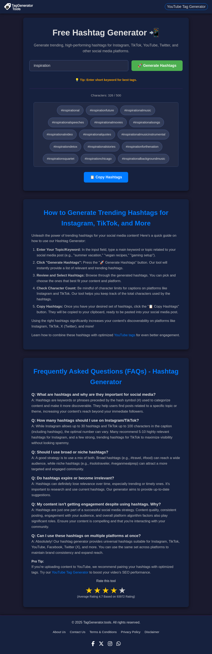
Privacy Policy (131, 632)
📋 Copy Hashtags (106, 177)
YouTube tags (124, 335)
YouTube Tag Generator (186, 7)
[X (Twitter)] (101, 644)
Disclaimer (152, 632)
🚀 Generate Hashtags (157, 65)
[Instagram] (110, 644)
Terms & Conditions (103, 632)
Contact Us (77, 632)
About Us (59, 632)
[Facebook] (93, 644)
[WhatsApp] (118, 644)
